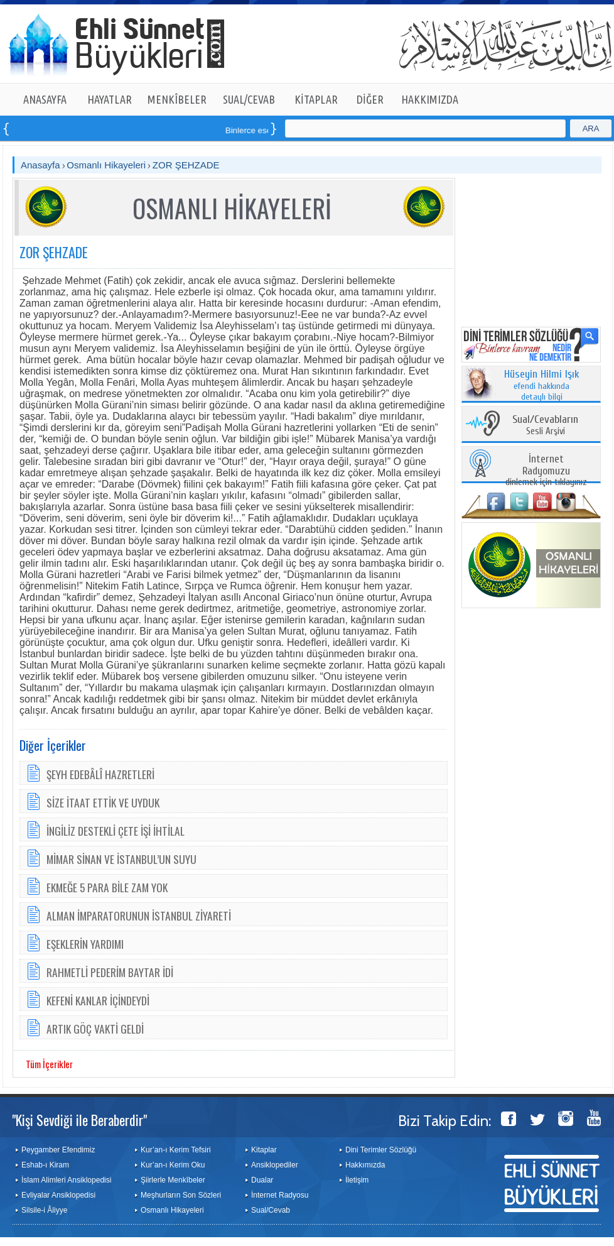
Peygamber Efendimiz (58, 1149)
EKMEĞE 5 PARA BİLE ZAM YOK (107, 887)
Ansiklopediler (274, 1165)
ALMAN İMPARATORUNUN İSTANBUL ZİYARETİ (138, 915)
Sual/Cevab (270, 1210)
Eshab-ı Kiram (45, 1165)
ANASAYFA (45, 99)
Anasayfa (40, 165)
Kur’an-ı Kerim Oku (173, 1165)
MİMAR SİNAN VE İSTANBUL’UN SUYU (121, 859)
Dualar (262, 1180)
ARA (591, 128)
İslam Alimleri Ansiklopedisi (66, 1180)
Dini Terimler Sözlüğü (380, 1149)
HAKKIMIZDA (429, 99)
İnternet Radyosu (279, 1195)
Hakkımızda (365, 1165)
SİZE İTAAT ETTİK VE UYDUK (102, 802)
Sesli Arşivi (545, 426)
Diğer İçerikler (52, 745)
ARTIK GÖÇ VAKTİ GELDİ (95, 1028)
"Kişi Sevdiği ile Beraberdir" (79, 1120)
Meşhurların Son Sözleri (181, 1195)
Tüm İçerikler (49, 1064)
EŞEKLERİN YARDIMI (85, 944)
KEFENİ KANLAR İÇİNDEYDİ (97, 1000)
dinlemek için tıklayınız (546, 471)
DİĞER (370, 99)
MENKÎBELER (177, 99)
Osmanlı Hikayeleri (106, 165)
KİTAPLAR (316, 99)
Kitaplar (264, 1149)
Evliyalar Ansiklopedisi (58, 1195)
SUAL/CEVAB (249, 99)
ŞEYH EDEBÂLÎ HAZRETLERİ (100, 774)
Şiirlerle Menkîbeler (173, 1180)
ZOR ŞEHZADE (186, 165)
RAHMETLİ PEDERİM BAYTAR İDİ (109, 972)
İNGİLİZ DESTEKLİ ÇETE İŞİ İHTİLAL (115, 830)
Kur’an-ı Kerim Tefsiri (176, 1149)
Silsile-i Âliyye (44, 1210)
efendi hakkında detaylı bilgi (541, 385)
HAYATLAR (109, 99)
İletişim (357, 1180)
